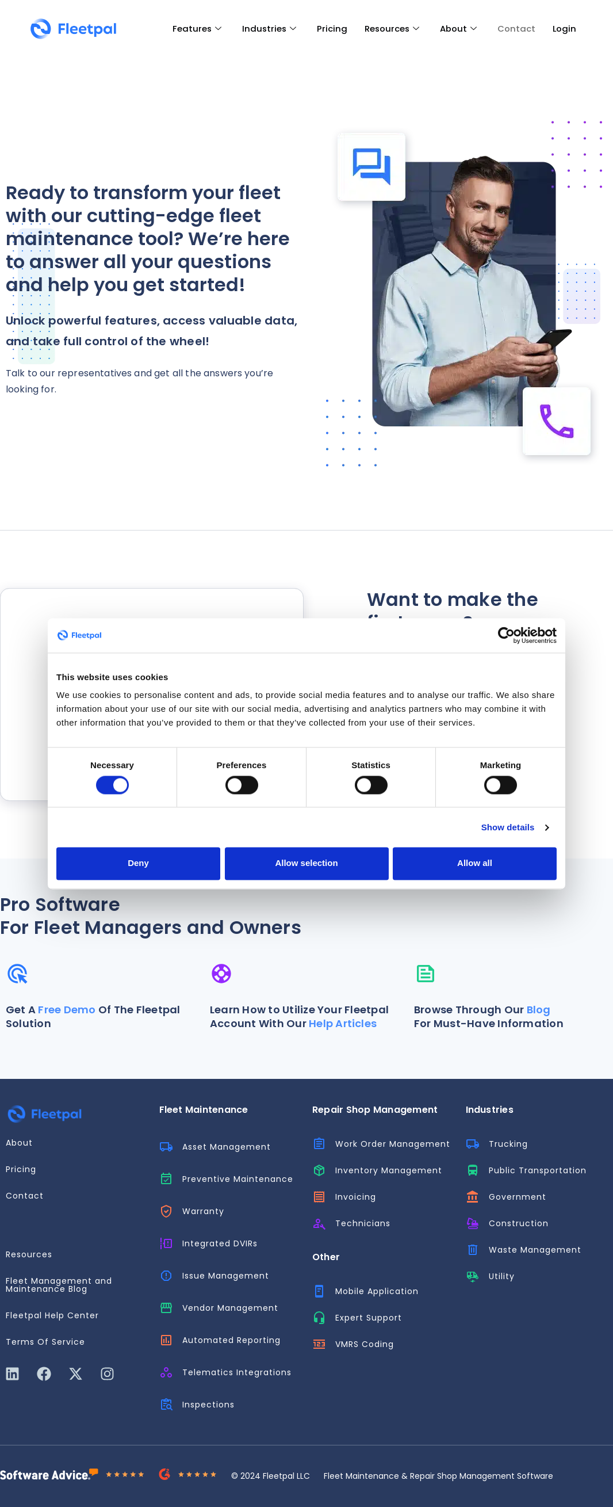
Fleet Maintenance (203, 1109)
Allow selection (306, 863)
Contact (516, 28)
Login (565, 28)
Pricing (331, 28)
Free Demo (66, 1009)
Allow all (474, 863)
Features (194, 29)
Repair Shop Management (375, 1109)
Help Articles (343, 1023)
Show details (508, 827)
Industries (267, 29)
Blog (539, 1009)
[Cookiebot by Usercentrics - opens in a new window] (506, 635)
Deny (138, 863)
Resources (391, 29)
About (458, 29)
